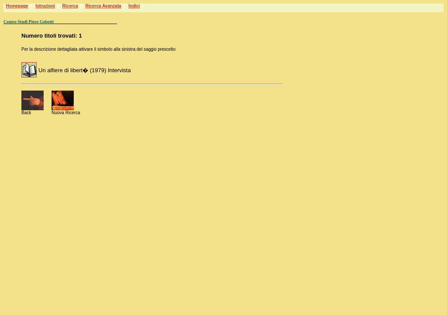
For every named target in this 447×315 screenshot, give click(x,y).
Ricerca (70, 6)
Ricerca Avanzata (103, 6)
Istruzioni (45, 6)
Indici (134, 6)
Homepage (17, 6)
